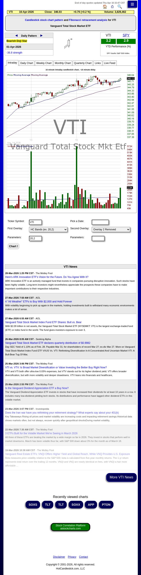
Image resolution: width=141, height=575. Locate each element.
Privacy (72, 556)
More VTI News (121, 477)
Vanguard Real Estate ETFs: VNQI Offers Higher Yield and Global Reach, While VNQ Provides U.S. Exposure (67, 454)
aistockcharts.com (70, 527)
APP (91, 504)
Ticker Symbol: (16, 221)
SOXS (33, 504)
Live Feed (109, 63)
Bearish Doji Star (17, 40)
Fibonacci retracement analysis (88, 20)
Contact (83, 556)
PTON (106, 504)
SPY (126, 35)
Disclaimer (59, 556)
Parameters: (15, 237)
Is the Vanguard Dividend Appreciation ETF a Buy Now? (37, 388)
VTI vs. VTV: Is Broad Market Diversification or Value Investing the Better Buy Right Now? (56, 367)
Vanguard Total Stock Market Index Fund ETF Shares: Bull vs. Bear (43, 322)
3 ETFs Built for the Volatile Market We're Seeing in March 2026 (41, 433)
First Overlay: (15, 228)
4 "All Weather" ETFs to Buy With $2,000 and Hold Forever (38, 301)
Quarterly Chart (83, 63)
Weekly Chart (44, 63)
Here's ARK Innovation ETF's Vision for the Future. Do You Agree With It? (47, 277)
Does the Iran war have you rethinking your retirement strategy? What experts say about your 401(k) (62, 412)
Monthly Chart (63, 63)
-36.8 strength (14, 52)
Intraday (12, 62)
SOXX (76, 504)
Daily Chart (26, 63)
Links (98, 63)
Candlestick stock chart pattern (44, 20)
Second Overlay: (79, 228)
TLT (47, 504)
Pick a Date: (77, 221)
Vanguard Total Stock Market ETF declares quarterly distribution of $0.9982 (47, 342)
